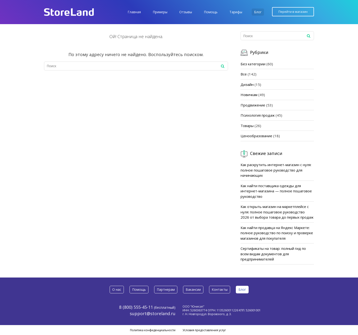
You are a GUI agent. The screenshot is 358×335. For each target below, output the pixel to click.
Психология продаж (258, 115)
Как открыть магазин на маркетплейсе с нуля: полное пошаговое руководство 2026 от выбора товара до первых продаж (277, 212)
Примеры (160, 12)
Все (244, 74)
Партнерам (166, 289)
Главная (134, 12)
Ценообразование (256, 135)
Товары (247, 125)
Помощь (211, 12)
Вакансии (193, 289)
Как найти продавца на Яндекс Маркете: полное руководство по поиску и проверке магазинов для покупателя (277, 233)
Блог (258, 12)
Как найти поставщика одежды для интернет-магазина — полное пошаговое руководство (276, 191)
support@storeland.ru (152, 313)
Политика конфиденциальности (152, 330)
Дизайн (247, 84)
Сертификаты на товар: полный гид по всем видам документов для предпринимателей (273, 253)
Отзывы (185, 12)
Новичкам (249, 94)
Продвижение (253, 105)
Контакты (220, 289)
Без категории (253, 64)
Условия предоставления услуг (204, 330)
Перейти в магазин (293, 11)
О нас (116, 289)
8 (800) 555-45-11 (136, 307)
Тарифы (235, 12)
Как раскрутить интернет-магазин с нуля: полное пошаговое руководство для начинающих (276, 170)
